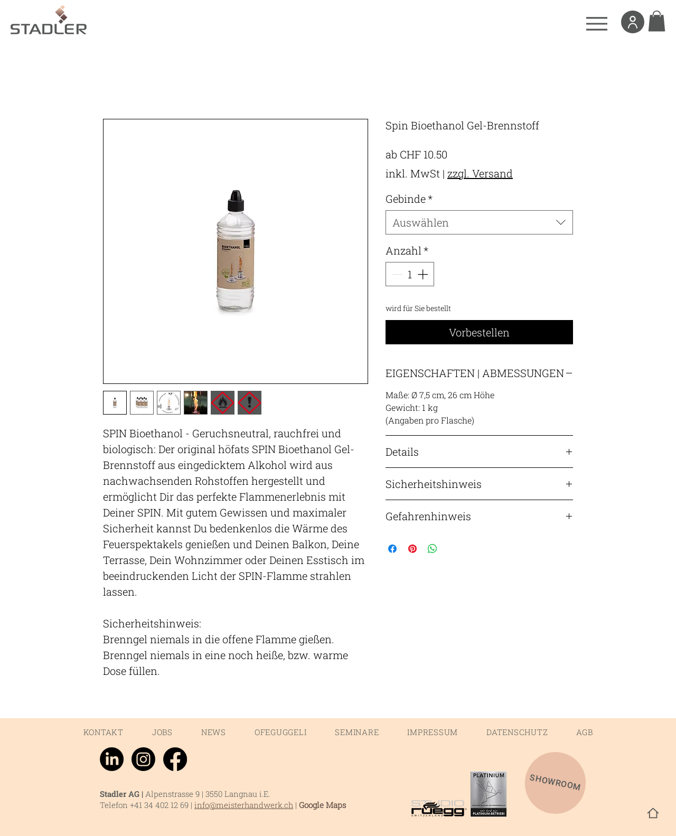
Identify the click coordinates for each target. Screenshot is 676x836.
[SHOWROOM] (556, 783)
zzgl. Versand (480, 173)
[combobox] (479, 222)
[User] (632, 22)
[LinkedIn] (112, 759)
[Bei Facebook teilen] (392, 548)
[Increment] (424, 274)
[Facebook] (175, 759)
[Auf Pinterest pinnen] (412, 548)
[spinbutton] (410, 274)
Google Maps (322, 805)
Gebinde (409, 198)
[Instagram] (143, 759)
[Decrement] (396, 274)
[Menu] (596, 23)
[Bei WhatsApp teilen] (432, 548)
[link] (656, 21)
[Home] (653, 813)
